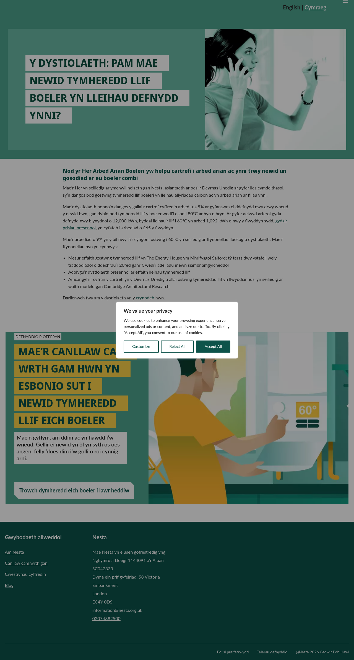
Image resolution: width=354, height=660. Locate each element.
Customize (141, 346)
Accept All (213, 346)
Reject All (178, 346)
